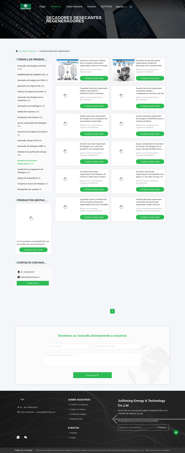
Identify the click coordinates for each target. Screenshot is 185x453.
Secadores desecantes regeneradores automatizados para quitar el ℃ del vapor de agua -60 (150, 174)
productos (32, 51)
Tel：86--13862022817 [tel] (27, 407)
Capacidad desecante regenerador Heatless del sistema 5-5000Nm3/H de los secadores (94, 90)
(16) (30, 170)
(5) (32, 80)
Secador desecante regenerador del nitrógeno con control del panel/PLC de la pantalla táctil (93, 146)
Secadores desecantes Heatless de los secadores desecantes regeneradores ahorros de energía (93, 63)
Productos (56, 6)
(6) (29, 189)
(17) (32, 124)
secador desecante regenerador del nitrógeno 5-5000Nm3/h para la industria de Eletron (150, 118)
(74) (30, 98)
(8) (29, 140)
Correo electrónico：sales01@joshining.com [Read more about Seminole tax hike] (36, 412)
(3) (31, 92)
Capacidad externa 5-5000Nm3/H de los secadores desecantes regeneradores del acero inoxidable (94, 202)
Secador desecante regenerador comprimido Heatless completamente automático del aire (150, 90)
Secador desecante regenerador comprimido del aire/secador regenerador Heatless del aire (149, 202)
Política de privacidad (23, 450)
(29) (31, 106)
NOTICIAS (106, 6)
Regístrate (161, 427)
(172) (31, 67)
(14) (30, 117)
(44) (30, 86)
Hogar (42, 6)
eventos (91, 6)
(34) (28, 112)
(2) (32, 133)
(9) (32, 75)
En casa (22, 51)
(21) (31, 153)
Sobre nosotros (74, 6)
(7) (32, 184)
